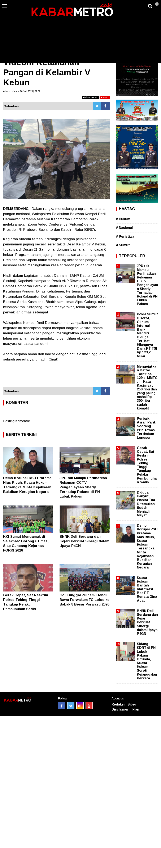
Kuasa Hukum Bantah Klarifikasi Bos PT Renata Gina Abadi (147, 589)
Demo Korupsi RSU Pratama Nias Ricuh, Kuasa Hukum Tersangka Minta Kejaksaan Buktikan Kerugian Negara (147, 546)
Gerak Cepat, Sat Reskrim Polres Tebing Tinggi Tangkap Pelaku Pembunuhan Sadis (147, 465)
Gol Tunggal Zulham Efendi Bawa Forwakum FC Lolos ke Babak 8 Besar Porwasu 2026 (84, 599)
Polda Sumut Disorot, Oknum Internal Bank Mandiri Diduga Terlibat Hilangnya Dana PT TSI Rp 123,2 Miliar (147, 335)
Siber (131, 704)
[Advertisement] (80, 31)
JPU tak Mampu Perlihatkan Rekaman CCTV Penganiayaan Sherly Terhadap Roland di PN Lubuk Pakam (83, 487)
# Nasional (124, 228)
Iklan (135, 709)
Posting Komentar (16, 421)
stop (104, 97)
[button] (157, 2)
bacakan (90, 97)
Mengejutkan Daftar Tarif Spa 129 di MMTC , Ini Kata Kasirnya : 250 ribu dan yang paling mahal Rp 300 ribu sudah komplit (147, 387)
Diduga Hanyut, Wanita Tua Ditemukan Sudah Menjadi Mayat (146, 504)
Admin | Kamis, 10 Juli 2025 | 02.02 (21, 91)
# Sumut (123, 245)
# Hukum (123, 219)
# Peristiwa (125, 236)
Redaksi (118, 704)
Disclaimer (120, 709)
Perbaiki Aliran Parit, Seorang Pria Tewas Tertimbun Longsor (146, 428)
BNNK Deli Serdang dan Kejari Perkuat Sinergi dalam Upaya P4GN (84, 541)
